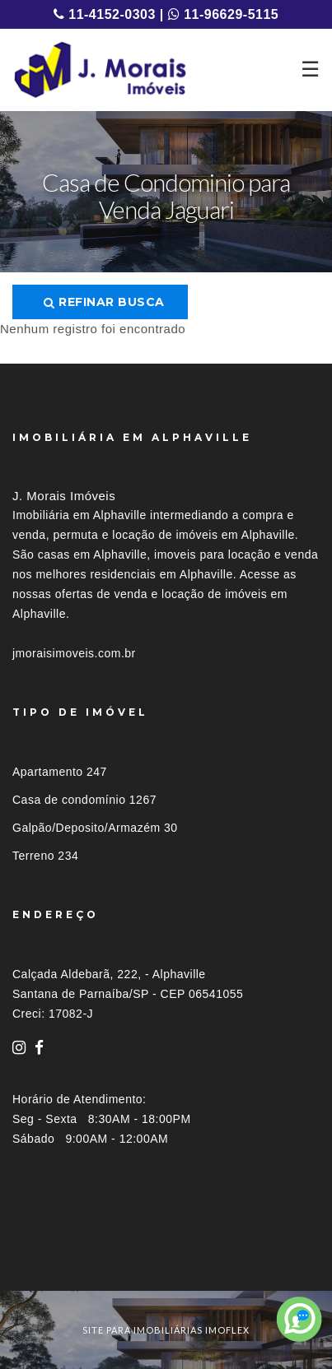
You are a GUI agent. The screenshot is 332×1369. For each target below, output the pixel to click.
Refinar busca (104, 302)
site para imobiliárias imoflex (166, 1330)
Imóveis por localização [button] (79, 1260)
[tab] (166, 1260)
